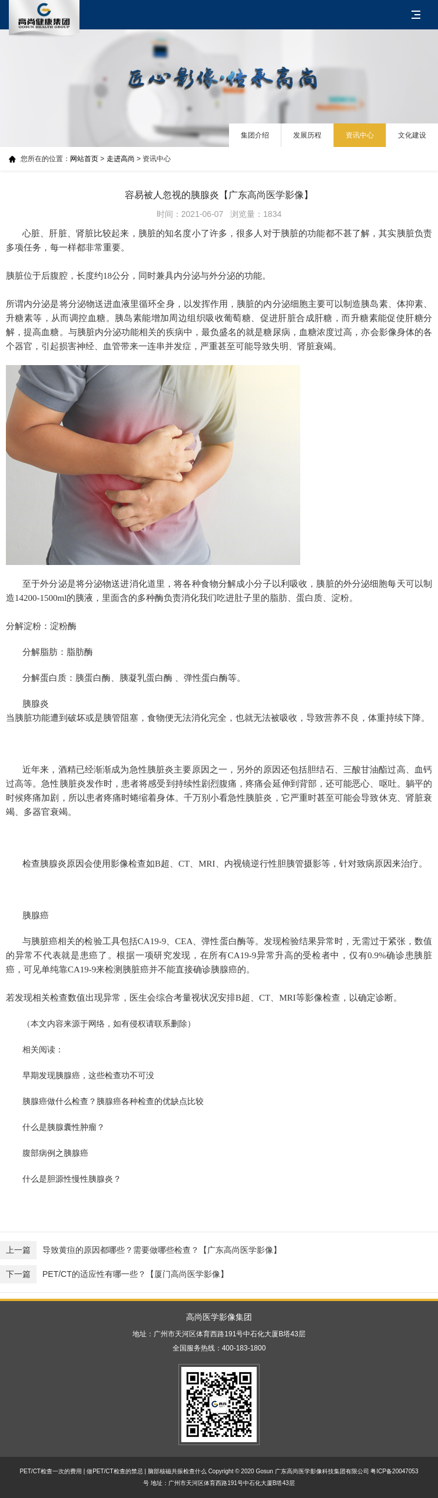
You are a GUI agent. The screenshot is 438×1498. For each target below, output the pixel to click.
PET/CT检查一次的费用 (50, 1471)
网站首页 (84, 159)
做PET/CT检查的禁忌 (115, 1471)
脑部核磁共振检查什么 (177, 1471)
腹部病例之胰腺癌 (55, 1153)
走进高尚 (121, 159)
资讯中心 (360, 135)
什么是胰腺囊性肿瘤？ (63, 1127)
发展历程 (307, 135)
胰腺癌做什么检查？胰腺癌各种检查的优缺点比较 (113, 1101)
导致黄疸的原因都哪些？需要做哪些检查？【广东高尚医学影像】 (140, 1250)
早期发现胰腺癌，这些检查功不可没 (88, 1075)
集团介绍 (255, 135)
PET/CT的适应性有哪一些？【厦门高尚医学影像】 (114, 1274)
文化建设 (412, 135)
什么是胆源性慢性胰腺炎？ (71, 1178)
